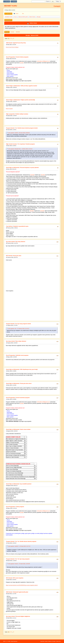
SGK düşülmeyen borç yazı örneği (29, 369)
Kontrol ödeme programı (22, 57)
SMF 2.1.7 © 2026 (6, 641)
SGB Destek (9, 42)
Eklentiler (18, 31)
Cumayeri (57, 6)
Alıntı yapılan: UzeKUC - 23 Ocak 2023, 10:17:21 (19, 546)
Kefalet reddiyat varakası (22, 114)
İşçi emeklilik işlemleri (25, 483)
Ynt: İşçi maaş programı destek (23, 323)
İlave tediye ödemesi (21, 341)
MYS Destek (9, 255)
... (12, 38)
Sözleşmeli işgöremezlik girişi (20, 592)
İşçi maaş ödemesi (20, 241)
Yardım (46, 641)
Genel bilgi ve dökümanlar (12, 167)
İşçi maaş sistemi (10, 241)
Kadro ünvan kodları (25, 429)
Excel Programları (10, 57)
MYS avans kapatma (18, 578)
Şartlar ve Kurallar (51, 641)
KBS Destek (9, 592)
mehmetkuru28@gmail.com (43, 61)
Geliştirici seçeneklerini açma (20, 226)
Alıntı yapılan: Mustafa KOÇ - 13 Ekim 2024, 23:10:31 (20, 148)
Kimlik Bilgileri (8, 20)
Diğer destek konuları (11, 144)
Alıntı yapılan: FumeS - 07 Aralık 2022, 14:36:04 (19, 563)
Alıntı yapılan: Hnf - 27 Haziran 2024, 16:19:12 (18, 328)
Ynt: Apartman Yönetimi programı (26, 144)
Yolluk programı (20, 506)
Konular (12, 31)
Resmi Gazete (9, 108)
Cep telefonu (9, 226)
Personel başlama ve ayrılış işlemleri (29, 167)
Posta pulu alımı (17, 255)
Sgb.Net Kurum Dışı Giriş (19, 42)
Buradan (32, 174)
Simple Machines (14, 641)
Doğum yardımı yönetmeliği (28, 99)
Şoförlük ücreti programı (22, 355)
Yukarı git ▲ (58, 641)
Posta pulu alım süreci (26, 383)
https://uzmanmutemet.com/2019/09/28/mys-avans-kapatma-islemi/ (22, 585)
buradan (22, 62)
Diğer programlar (10, 114)
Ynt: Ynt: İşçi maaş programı (22, 559)
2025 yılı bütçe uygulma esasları (29, 85)
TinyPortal (42, 641)
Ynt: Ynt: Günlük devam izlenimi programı (25, 541)
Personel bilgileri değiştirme (23, 616)
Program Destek (10, 128)
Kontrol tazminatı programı (23, 397)
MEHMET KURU (10, 6)
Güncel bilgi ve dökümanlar (13, 85)
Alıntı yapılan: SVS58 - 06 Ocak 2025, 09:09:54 (19, 132)
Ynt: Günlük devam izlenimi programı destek (26, 128)
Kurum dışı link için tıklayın (12, 47)
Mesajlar (7, 31)
